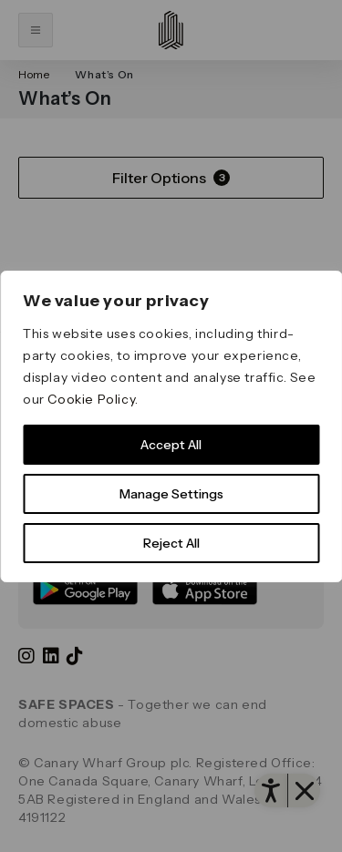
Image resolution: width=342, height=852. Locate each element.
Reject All (171, 543)
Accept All (171, 444)
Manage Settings (171, 494)
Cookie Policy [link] (91, 399)
